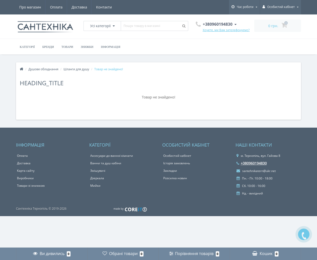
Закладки (170, 171)
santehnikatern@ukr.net (256, 171)
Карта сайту (25, 171)
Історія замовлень (176, 163)
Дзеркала (97, 178)
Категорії (27, 47)
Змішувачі (97, 171)
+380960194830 (251, 163)
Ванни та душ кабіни (105, 163)
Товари (67, 47)
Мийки (95, 185)
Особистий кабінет (177, 156)
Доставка (79, 7)
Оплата (56, 7)
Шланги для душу (76, 69)
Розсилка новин (175, 178)
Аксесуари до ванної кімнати (111, 156)
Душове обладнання (43, 69)
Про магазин (30, 7)
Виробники (25, 178)
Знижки (87, 47)
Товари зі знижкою (31, 185)
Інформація (110, 47)
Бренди (48, 47)
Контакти (104, 7)
